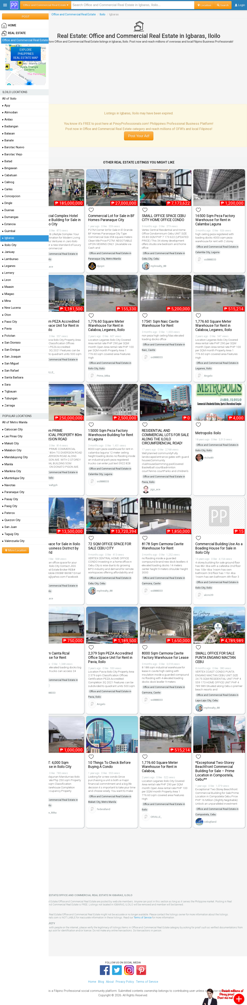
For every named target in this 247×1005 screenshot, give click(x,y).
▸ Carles (7, 189)
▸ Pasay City (10, 499)
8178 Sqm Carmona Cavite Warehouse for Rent (172, 540)
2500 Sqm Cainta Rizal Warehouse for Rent (70, 646)
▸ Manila (7, 464)
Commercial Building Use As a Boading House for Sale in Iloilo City (220, 542)
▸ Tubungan (9, 398)
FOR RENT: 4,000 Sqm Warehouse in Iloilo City (71, 756)
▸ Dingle (7, 203)
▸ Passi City (9, 322)
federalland (117, 804)
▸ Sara (6, 384)
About (110, 976)
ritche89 (213, 451)
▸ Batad (7, 161)
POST (25, 16)
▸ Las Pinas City (12, 436)
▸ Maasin (8, 287)
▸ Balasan (8, 133)
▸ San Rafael (10, 370)
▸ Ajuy (6, 105)
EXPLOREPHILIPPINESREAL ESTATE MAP (25, 53)
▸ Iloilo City (9, 245)
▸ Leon (6, 280)
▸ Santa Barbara (12, 377)
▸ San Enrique (11, 349)
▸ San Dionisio (11, 342)
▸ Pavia (7, 328)
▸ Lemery (8, 273)
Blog (101, 976)
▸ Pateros (8, 513)
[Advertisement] (148, 73)
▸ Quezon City (11, 520)
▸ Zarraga (8, 405)
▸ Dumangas (10, 217)
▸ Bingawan (9, 168)
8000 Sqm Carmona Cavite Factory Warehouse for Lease (172, 648)
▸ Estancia (9, 224)
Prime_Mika (117, 372)
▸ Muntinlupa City (13, 478)
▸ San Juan (9, 527)
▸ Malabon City (11, 450)
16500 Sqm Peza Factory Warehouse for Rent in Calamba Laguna (220, 217)
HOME (8, 25)
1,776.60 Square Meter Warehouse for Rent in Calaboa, (169, 758)
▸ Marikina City (11, 471)
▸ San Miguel (10, 363)
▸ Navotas (8, 485)
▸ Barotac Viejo (12, 154)
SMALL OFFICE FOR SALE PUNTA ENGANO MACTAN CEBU (220, 648)
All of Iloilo (9, 98)
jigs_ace (66, 266)
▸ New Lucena (11, 308)
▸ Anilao (7, 119)
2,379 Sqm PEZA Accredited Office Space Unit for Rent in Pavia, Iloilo (73, 322)
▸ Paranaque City (13, 492)
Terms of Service (170, 912)
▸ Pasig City (9, 506)
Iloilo (120, 14)
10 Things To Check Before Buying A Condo (123, 756)
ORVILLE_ (67, 372)
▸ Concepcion (11, 196)
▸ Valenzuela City (13, 541)
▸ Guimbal (8, 231)
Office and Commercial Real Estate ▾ (45, 4)
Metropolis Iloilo (213, 427)
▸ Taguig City (10, 534)
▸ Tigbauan (9, 391)
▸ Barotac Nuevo (13, 147)
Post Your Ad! (147, 136)
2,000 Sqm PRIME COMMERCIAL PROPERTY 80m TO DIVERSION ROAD (73, 428)
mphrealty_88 (167, 266)
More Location (15, 550)
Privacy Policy (125, 976)
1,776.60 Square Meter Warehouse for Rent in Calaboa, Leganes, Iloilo (120, 322)
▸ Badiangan (10, 126)
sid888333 (215, 256)
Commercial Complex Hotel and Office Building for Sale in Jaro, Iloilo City (72, 217)
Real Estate (58, 14)
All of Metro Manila (14, 422)
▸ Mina (6, 301)
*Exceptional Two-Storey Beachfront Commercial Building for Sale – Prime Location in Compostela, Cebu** (219, 762)
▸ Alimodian (10, 112)
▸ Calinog (8, 182)
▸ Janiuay (8, 252)
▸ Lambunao (10, 259)
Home (92, 976)
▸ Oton (6, 315)
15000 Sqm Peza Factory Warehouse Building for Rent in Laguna (121, 428)
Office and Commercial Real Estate (92, 14)
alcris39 (213, 592)
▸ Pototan (8, 336)
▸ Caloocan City (12, 429)
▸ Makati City (10, 443)
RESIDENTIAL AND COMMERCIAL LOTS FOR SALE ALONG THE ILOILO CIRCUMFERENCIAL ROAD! (171, 430)
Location (204, 5)
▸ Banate (8, 140)
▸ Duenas (8, 210)
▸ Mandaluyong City (15, 457)
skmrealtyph (68, 482)
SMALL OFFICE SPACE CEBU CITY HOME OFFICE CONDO (170, 217)
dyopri (114, 262)
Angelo (213, 372)
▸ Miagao (8, 294)
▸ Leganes (8, 266)
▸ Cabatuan (9, 175)
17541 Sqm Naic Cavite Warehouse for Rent (169, 320)
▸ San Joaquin (11, 356)
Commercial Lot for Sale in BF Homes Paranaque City (122, 215)
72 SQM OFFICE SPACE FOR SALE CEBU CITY (123, 540)
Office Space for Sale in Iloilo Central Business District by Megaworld (71, 542)
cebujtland (215, 816)
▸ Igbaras (8, 238)
